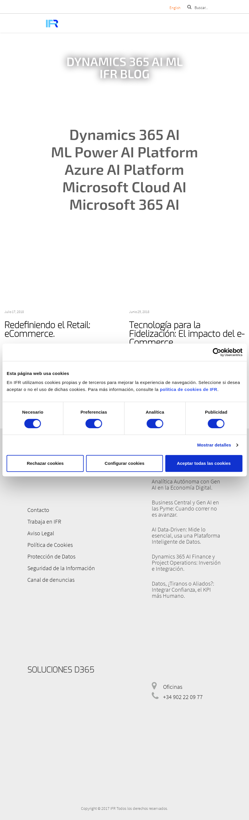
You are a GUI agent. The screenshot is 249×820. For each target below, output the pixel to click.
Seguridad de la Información (61, 568)
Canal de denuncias (51, 579)
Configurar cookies (124, 463)
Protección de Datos (51, 556)
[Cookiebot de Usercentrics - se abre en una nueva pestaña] (216, 352)
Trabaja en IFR (44, 521)
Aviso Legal (40, 533)
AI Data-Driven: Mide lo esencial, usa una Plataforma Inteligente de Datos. (186, 535)
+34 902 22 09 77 (183, 696)
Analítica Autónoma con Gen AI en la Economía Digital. (186, 484)
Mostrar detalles (214, 444)
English (175, 7)
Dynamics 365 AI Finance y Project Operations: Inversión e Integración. (186, 562)
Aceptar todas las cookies (204, 463)
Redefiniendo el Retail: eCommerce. (47, 329)
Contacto (38, 509)
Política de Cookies (50, 544)
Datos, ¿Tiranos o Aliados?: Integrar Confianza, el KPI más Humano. (183, 589)
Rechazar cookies (45, 463)
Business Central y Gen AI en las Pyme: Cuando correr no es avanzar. (185, 508)
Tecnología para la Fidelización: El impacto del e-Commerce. (186, 333)
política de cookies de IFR (188, 389)
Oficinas (172, 686)
